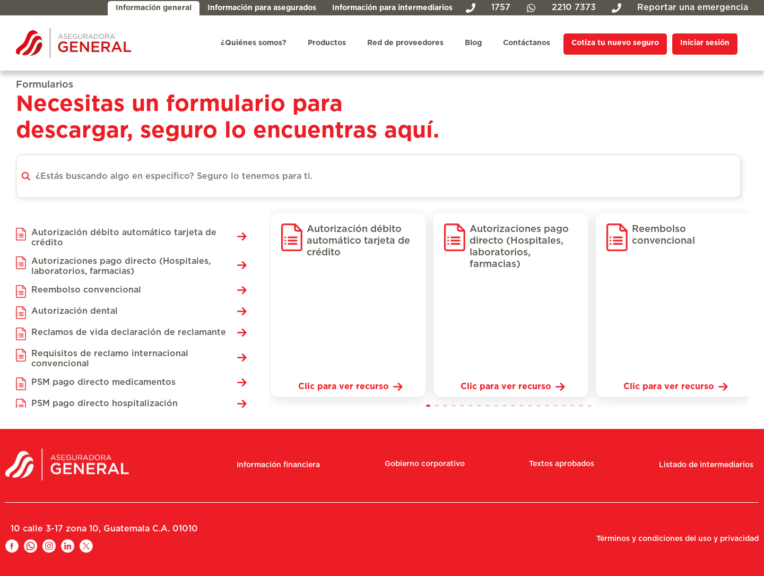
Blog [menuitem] (473, 43)
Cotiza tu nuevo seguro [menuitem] (615, 43)
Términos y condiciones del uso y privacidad (677, 539)
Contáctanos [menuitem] (526, 43)
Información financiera (278, 465)
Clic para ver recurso (343, 386)
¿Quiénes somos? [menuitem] (253, 43)
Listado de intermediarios (706, 465)
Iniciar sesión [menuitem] (705, 43)
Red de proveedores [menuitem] (405, 43)
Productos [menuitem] (327, 43)
